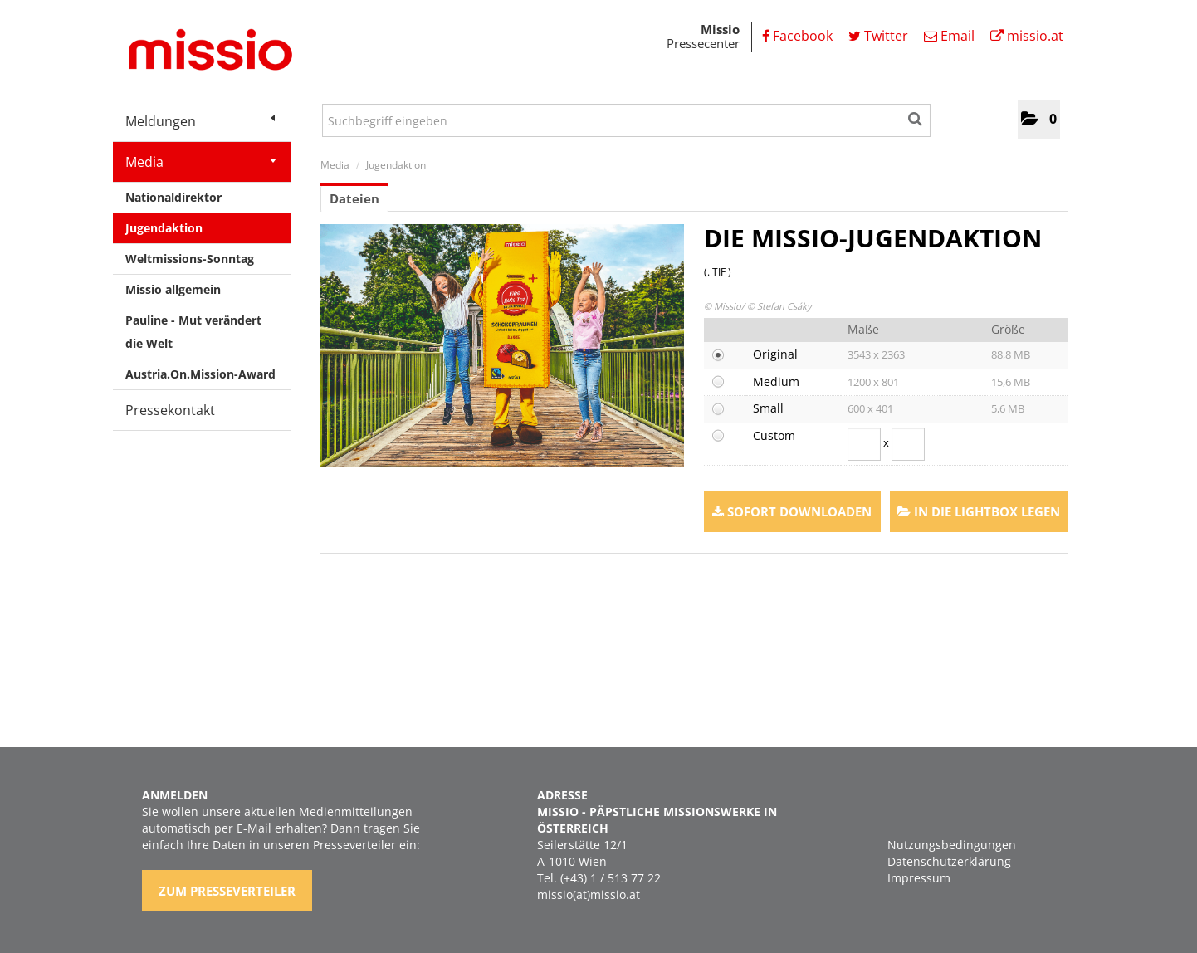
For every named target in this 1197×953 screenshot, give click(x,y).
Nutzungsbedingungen (951, 845)
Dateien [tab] (354, 198)
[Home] (204, 52)
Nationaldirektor (173, 197)
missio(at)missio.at (588, 894)
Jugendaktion (164, 228)
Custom (774, 435)
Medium (776, 381)
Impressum (918, 878)
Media (200, 162)
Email (949, 36)
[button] (1039, 119)
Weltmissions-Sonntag (189, 258)
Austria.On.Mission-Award (200, 374)
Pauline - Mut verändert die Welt (193, 331)
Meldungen (200, 121)
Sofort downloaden (792, 511)
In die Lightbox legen (978, 511)
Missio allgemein (173, 289)
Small (768, 408)
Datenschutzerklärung (949, 861)
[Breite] (864, 444)
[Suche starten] (916, 116)
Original (775, 354)
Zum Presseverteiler (227, 890)
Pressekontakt (170, 410)
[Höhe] (908, 444)
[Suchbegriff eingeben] (626, 120)
